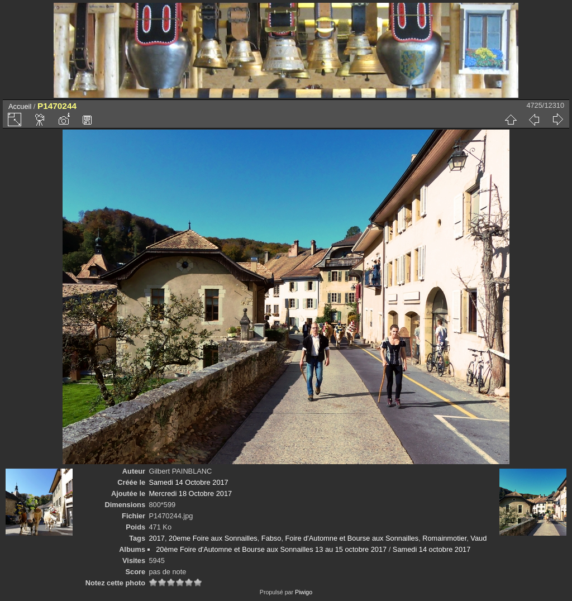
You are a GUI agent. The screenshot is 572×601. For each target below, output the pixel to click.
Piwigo (303, 592)
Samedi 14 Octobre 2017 (188, 482)
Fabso (271, 538)
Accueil (19, 106)
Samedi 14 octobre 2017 (431, 549)
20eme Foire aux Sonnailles (213, 538)
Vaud (478, 538)
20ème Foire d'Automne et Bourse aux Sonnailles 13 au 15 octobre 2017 (271, 549)
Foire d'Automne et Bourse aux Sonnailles (352, 538)
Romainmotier (444, 538)
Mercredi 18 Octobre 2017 (190, 493)
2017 (156, 538)
